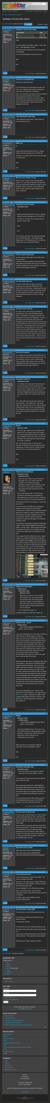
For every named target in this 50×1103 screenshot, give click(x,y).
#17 (46, 764)
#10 (46, 350)
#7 (46, 252)
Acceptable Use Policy (11, 1069)
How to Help (25, 1092)
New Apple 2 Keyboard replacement (15, 1020)
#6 (46, 202)
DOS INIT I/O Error (10, 1018)
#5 (46, 175)
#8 (46, 279)
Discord (9, 966)
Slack (8, 970)
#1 (46, 27)
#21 (46, 907)
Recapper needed (8, 1051)
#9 (46, 306)
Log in (4, 24)
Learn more (6, 974)
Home (4, 11)
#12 (46, 423)
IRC (8, 962)
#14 (46, 584)
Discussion (12, 14)
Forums (10, 11)
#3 (46, 114)
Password (6, 993)
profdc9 (6, 80)
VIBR (5, 1040)
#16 (46, 713)
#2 (46, 77)
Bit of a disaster (9, 1016)
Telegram (9, 972)
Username (6, 988)
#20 (46, 872)
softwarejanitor (9, 117)
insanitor (6, 875)
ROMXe (20, 694)
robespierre (7, 353)
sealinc (5, 1053)
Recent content (9, 981)
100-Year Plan (38, 11)
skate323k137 (8, 255)
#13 (46, 469)
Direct (19, 1009)
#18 (46, 810)
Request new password (11, 999)
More (45, 1027)
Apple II (19, 14)
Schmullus (7, 30)
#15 (46, 620)
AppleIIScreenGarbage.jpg (26, 35)
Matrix (8, 964)
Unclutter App (28, 1009)
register (10, 24)
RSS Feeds (8, 1065)
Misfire (8, 968)
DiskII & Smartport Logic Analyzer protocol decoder (19, 1025)
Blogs (6, 1061)
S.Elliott (6, 472)
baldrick (6, 910)
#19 (46, 845)
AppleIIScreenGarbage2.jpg (26, 37)
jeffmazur (6, 178)
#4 (46, 141)
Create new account (10, 997)
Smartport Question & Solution (13, 1022)
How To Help (28, 11)
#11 (46, 377)
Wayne (5, 848)
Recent (15, 11)
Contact (45, 11)
